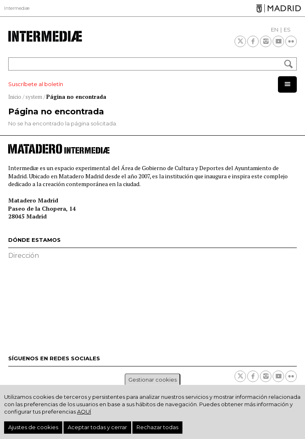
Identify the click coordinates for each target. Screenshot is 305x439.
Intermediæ (17, 8)
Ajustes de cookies (33, 427)
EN (274, 29)
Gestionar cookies (152, 379)
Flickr (291, 41)
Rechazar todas (157, 427)
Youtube (278, 41)
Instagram (265, 41)
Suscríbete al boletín (35, 84)
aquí (84, 411)
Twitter (240, 41)
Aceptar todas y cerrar (97, 427)
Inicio (14, 96)
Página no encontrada (76, 96)
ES (287, 29)
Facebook (253, 41)
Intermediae (45, 36)
